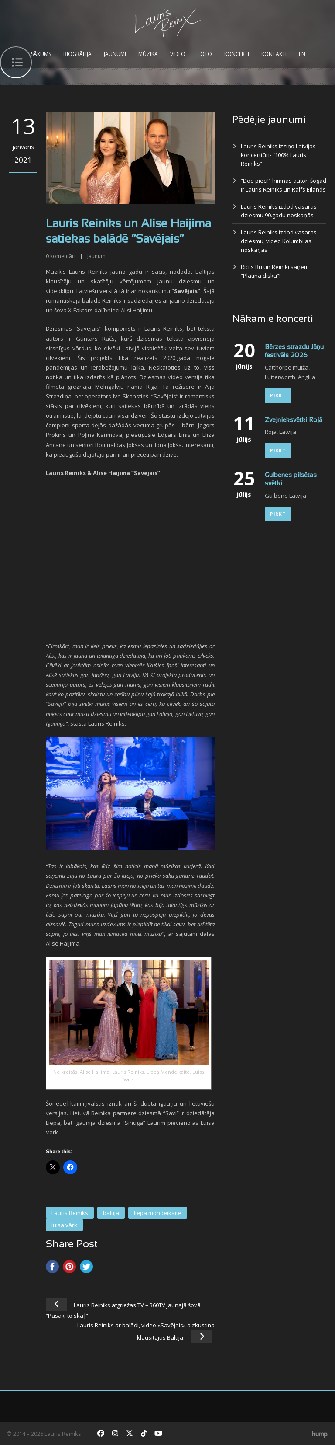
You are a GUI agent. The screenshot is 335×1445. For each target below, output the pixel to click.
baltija (111, 1213)
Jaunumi (115, 54)
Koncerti (236, 54)
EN (302, 54)
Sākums (41, 54)
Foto (205, 54)
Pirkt (278, 395)
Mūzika (148, 54)
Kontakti (274, 54)
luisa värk (64, 1225)
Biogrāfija (77, 54)
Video (177, 54)
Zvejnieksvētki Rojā (293, 420)
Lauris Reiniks (69, 1213)
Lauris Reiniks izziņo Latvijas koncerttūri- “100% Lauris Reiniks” (278, 155)
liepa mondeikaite (157, 1213)
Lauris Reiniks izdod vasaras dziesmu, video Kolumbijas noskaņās (279, 241)
